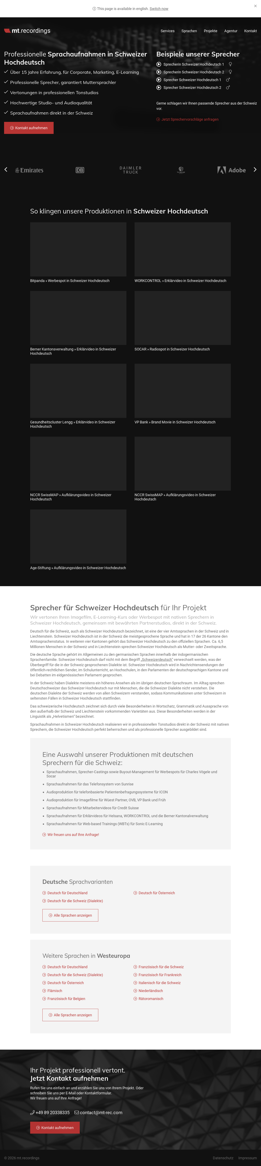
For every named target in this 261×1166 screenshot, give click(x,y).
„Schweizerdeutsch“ (157, 665)
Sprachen (189, 31)
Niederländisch (151, 996)
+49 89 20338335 (184, 21)
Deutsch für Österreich (157, 898)
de (255, 21)
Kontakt (250, 31)
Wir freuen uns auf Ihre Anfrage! (73, 840)
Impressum (247, 1158)
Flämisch (55, 996)
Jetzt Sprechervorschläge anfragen (190, 119)
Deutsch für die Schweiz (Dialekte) (75, 906)
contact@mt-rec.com (222, 21)
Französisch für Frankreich (160, 980)
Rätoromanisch (151, 1004)
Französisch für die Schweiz (161, 972)
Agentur (230, 31)
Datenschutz (223, 1158)
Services (168, 31)
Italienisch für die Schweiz (160, 988)
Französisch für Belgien (66, 1004)
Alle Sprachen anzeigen (73, 920)
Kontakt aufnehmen (31, 128)
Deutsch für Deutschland (67, 898)
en (249, 21)
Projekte (210, 31)
